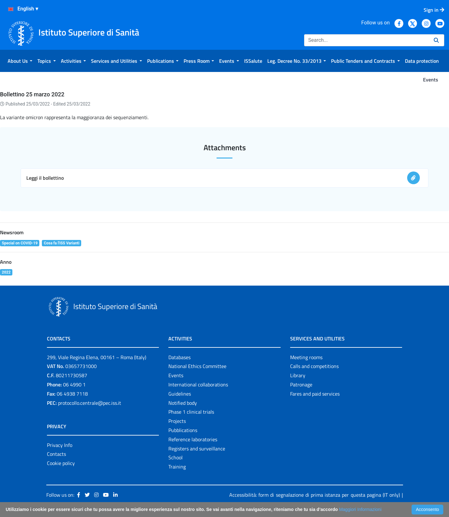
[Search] (366, 40)
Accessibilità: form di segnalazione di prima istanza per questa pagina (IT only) (314, 495)
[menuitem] (20, 61)
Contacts (56, 454)
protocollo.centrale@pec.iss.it (89, 403)
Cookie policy (61, 463)
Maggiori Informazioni (360, 509)
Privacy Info (59, 445)
